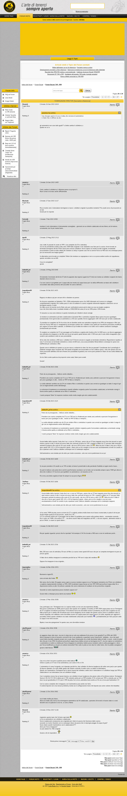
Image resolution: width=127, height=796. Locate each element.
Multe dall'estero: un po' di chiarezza (64, 67)
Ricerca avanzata (82, 11)
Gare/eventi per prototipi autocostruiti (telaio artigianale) (11, 170)
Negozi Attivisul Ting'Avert (9, 121)
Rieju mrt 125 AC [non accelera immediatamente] (10, 145)
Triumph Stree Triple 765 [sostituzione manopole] (9, 153)
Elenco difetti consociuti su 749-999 (72, 76)
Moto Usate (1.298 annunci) (10, 111)
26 (114, 97)
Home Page (8, 16)
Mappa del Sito (50, 784)
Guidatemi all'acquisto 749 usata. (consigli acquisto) (81, 74)
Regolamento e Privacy (63, 784)
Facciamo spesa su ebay (84, 67)
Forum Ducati (39, 85)
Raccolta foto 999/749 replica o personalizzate (60, 72)
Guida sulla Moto (57, 16)
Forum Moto (24, 16)
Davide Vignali (66, 786)
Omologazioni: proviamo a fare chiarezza (53, 70)
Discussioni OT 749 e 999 (55, 74)
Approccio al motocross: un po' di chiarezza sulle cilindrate (86, 70)
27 (117, 97)
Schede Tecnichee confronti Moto (10, 116)
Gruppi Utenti (9, 101)
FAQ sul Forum (10, 94)
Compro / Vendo (89, 16)
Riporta (112, 105)
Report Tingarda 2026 (10, 132)
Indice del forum (27, 85)
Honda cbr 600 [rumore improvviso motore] (11, 161)
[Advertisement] (72, 39)
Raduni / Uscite (73, 16)
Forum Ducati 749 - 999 (53, 85)
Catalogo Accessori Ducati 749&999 (88, 72)
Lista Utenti (8, 98)
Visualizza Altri (11, 176)
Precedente (95, 97)
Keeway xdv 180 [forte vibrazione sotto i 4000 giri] (10, 138)
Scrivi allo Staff (77, 784)
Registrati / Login (40, 16)
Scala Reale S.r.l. (53, 786)
